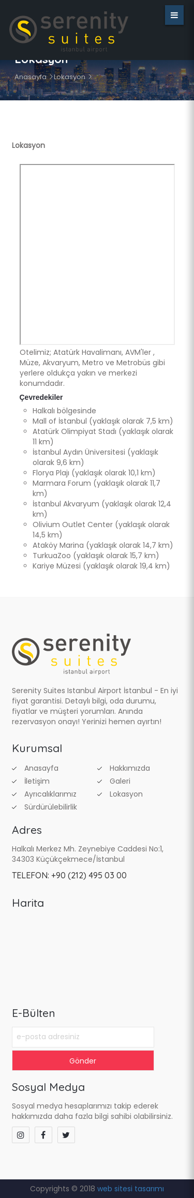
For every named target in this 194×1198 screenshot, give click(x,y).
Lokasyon (69, 77)
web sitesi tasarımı (130, 1189)
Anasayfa (30, 77)
